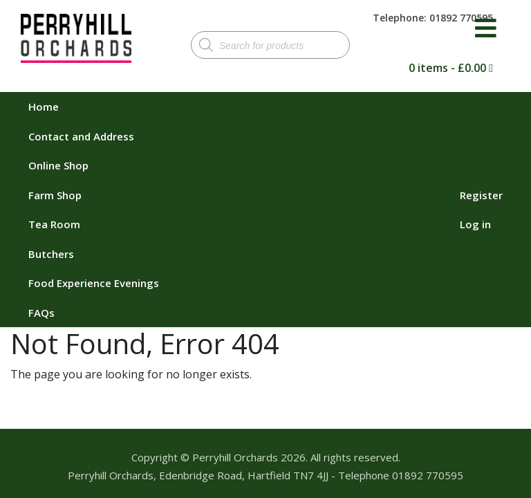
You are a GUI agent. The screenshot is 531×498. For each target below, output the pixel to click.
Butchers (51, 254)
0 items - (447, 67)
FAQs (41, 313)
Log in (475, 224)
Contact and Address (81, 136)
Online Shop (58, 165)
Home (43, 106)
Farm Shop (55, 195)
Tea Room (54, 224)
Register (481, 195)
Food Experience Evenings (93, 283)
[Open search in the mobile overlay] (270, 45)
